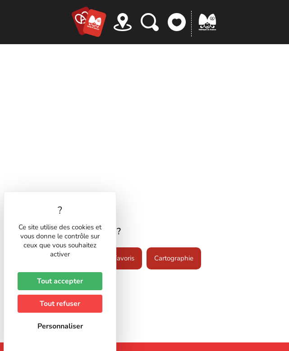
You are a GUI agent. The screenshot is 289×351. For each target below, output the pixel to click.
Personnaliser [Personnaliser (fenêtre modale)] (60, 326)
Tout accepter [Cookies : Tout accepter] (60, 281)
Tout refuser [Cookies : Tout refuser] (60, 304)
